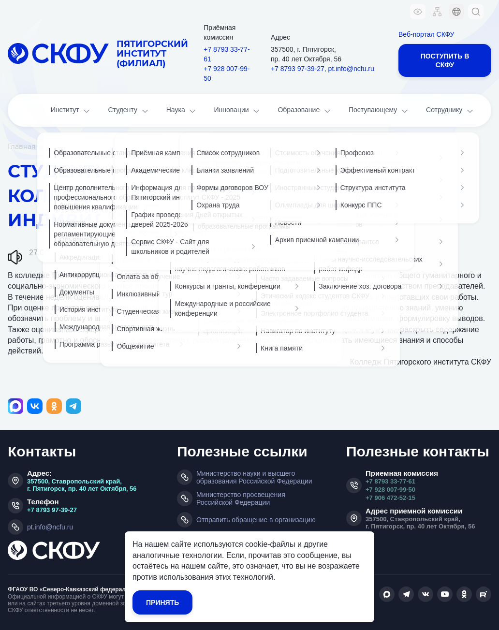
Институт (71, 111)
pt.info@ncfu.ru (351, 69)
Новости (103, 146)
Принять (162, 602)
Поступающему (379, 111)
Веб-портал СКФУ (426, 34)
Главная (21, 146)
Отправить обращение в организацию (256, 520)
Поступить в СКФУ (445, 60)
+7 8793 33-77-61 (227, 54)
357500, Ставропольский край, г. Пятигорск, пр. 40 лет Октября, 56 (82, 485)
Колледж (149, 253)
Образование (305, 111)
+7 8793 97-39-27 (297, 69)
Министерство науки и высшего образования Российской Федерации (254, 477)
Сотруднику (450, 111)
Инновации (238, 111)
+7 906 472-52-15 (390, 497)
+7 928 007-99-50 (227, 73)
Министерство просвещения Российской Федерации (240, 498)
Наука (182, 111)
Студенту (128, 111)
